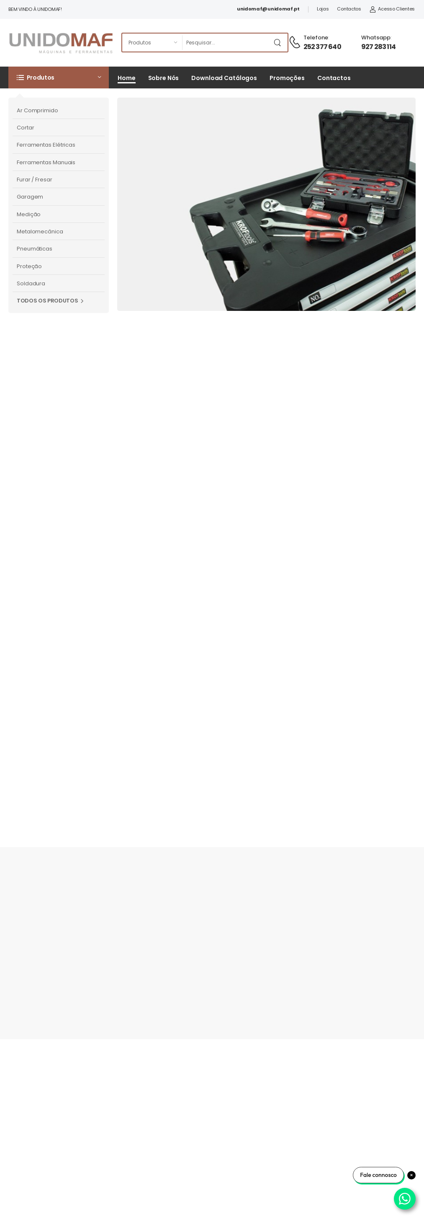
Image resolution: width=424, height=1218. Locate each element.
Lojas (323, 8)
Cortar (25, 128)
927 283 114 (378, 47)
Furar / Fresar (34, 180)
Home (127, 78)
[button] (58, 77)
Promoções (287, 78)
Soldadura (31, 283)
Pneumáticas (34, 249)
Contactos (349, 8)
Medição (29, 214)
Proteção (29, 266)
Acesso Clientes (392, 8)
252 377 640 (322, 47)
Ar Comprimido (37, 110)
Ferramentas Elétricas (46, 145)
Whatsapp (376, 37)
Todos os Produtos (47, 301)
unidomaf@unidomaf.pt (268, 8)
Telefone (315, 37)
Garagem (30, 197)
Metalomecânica (40, 231)
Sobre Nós (163, 78)
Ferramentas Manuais (46, 162)
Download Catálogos (224, 78)
